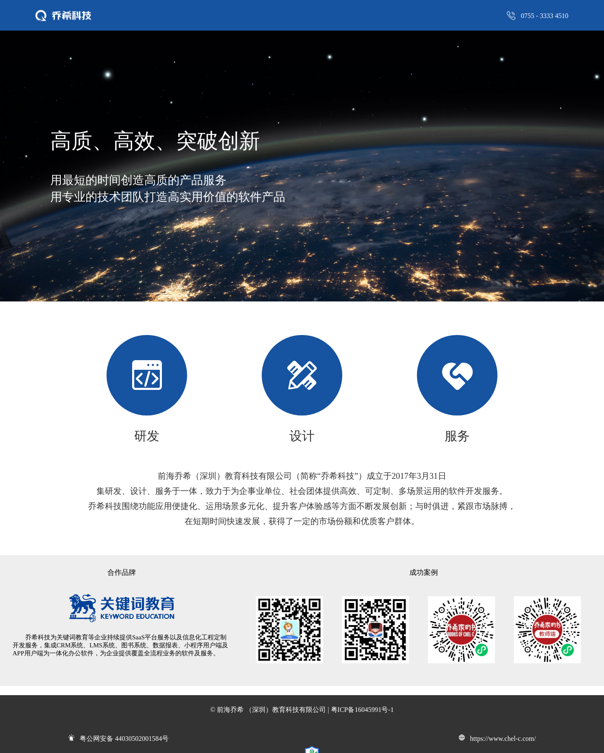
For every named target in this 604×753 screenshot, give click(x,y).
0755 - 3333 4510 (544, 15)
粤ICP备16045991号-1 (362, 709)
